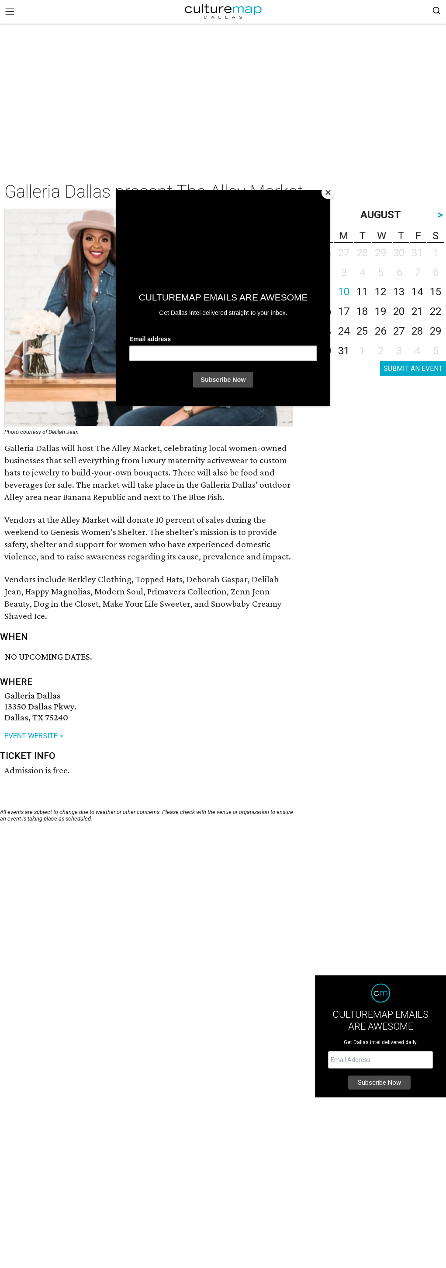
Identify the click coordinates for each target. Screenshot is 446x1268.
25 (362, 331)
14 (417, 292)
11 (362, 292)
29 (435, 331)
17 (343, 311)
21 (417, 311)
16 (325, 311)
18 (362, 311)
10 (343, 292)
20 (399, 311)
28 (417, 331)
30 (325, 351)
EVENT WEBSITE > (33, 735)
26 (380, 331)
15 (435, 292)
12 (380, 292)
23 (325, 331)
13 (399, 292)
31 (343, 351)
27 (399, 331)
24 (343, 331)
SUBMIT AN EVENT (413, 368)
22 (435, 311)
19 (380, 311)
